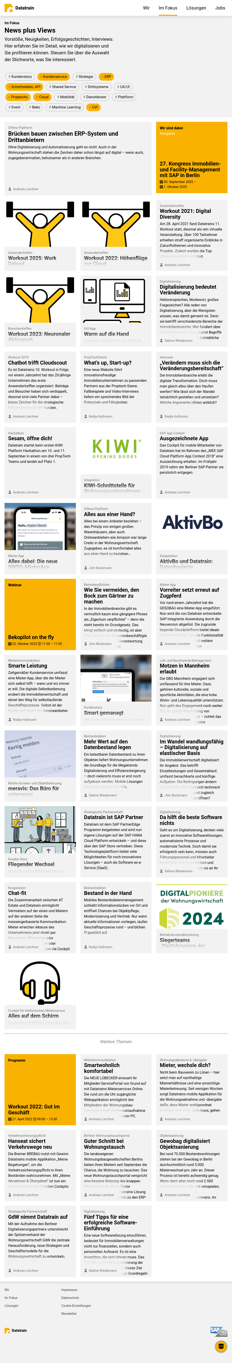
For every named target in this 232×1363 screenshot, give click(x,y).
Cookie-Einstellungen (76, 1306)
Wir (7, 1290)
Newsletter (69, 1313)
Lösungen (11, 1306)
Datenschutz (70, 1298)
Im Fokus (11, 1298)
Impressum (69, 1290)
